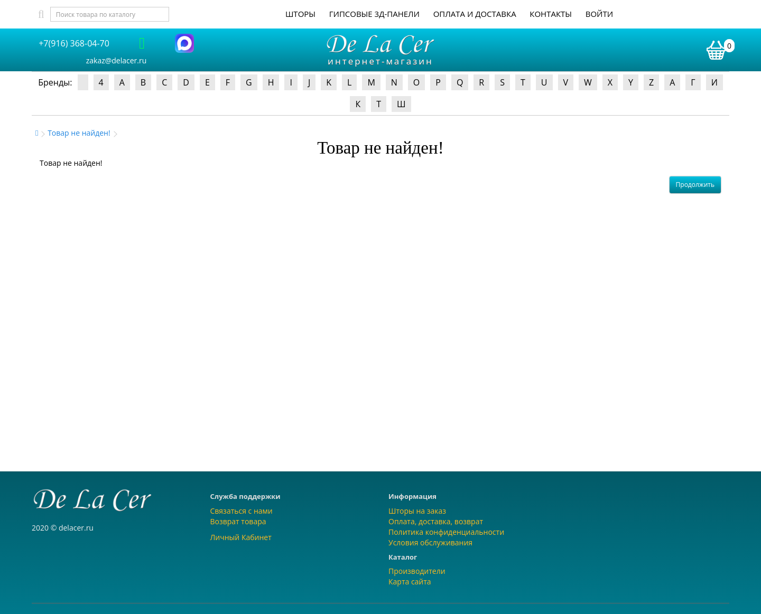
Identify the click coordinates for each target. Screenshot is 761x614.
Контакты (551, 13)
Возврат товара (238, 521)
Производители (417, 571)
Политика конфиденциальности (446, 532)
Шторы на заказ (417, 511)
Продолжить (695, 184)
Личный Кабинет (241, 537)
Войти (599, 13)
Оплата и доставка (474, 13)
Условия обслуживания (430, 542)
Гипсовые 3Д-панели (374, 13)
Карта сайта (409, 582)
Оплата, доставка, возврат (435, 521)
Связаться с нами (241, 511)
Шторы (300, 13)
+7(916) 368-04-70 (74, 43)
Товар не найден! (79, 133)
